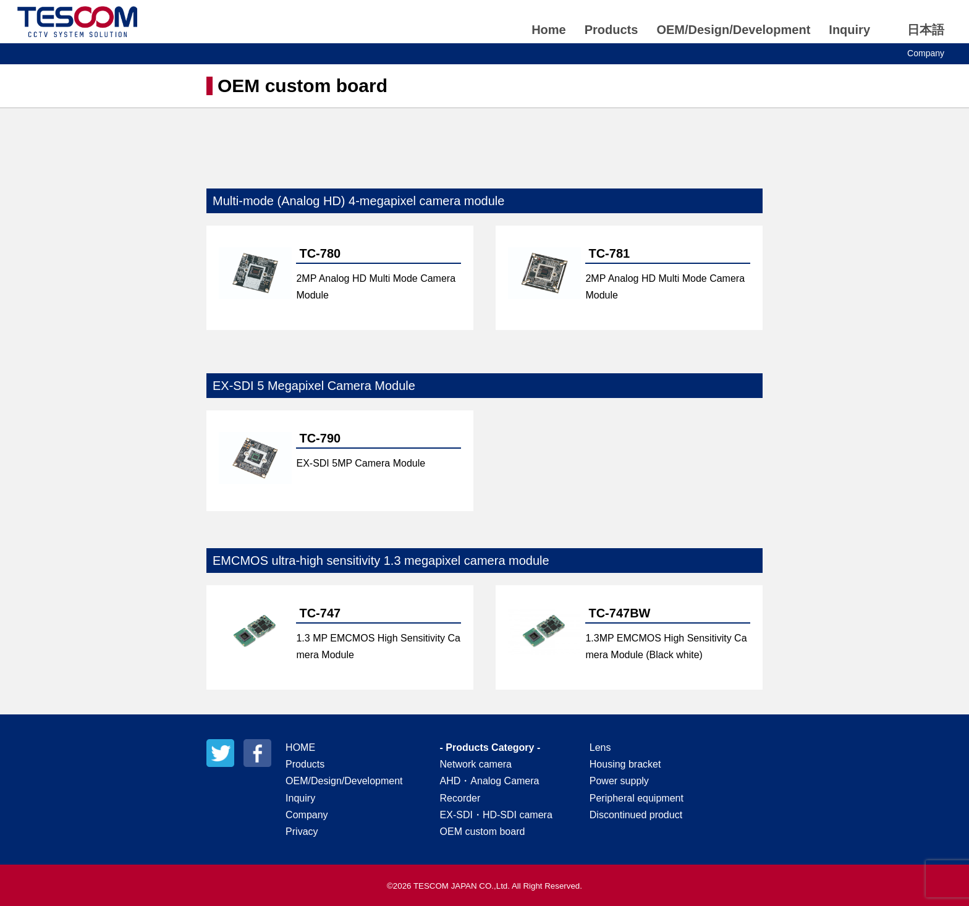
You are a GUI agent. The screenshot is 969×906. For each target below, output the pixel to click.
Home (548, 29)
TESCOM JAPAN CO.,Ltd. (77, 21)
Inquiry (849, 29)
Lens (600, 747)
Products (611, 29)
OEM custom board (482, 831)
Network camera (476, 764)
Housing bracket (625, 764)
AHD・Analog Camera (490, 781)
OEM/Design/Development (733, 29)
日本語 (925, 29)
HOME (300, 747)
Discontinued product (636, 815)
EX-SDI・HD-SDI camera (496, 815)
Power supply (619, 781)
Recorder (460, 798)
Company (925, 53)
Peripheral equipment (636, 798)
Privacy (302, 831)
